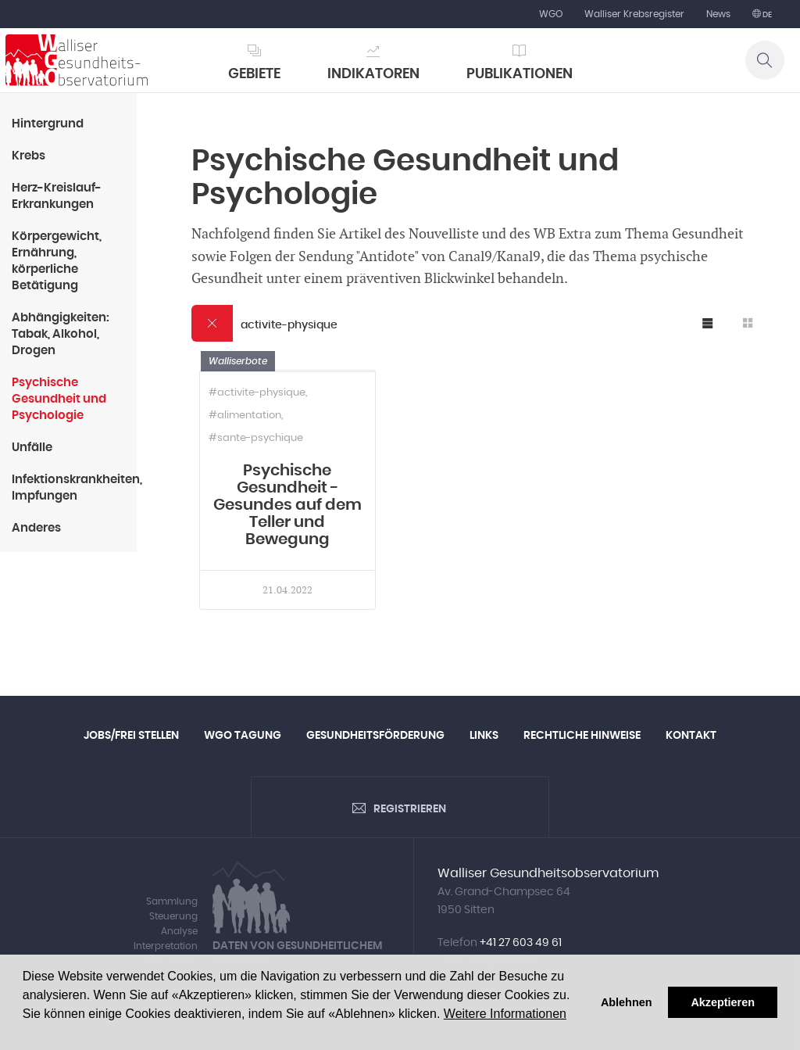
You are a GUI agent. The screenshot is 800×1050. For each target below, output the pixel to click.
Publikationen (519, 74)
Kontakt (691, 735)
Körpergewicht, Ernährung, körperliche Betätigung (57, 261)
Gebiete (254, 74)
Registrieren (409, 809)
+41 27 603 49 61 (521, 942)
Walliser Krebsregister (634, 14)
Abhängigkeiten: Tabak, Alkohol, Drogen (60, 334)
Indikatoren (373, 74)
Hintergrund (48, 124)
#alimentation (245, 415)
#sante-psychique (256, 438)
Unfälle (32, 447)
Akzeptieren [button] (723, 1002)
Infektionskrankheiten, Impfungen (74, 488)
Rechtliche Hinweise (582, 735)
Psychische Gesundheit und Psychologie (59, 399)
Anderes (36, 528)
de (766, 15)
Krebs (28, 156)
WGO (550, 14)
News (718, 14)
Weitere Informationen (505, 1013)
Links (484, 735)
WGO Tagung (242, 735)
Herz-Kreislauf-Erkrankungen (57, 196)
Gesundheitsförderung (375, 735)
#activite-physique (257, 393)
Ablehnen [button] (626, 1002)
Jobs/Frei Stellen (131, 735)
